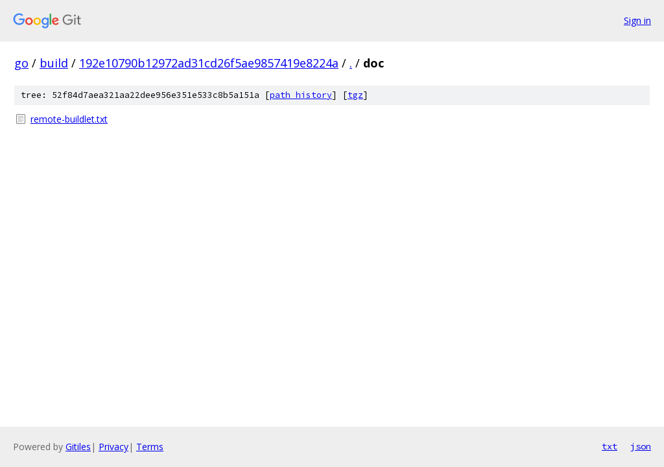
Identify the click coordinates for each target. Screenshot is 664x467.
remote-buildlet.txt (69, 119)
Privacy (113, 446)
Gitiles (78, 446)
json (640, 446)
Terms (149, 446)
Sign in (637, 20)
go (21, 63)
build (54, 63)
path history (301, 95)
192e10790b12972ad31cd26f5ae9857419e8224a (208, 63)
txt (609, 446)
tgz (355, 95)
